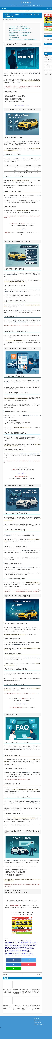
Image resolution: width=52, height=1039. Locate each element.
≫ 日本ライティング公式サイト (22, 704)
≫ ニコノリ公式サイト (22, 229)
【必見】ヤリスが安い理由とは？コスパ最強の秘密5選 (17, 950)
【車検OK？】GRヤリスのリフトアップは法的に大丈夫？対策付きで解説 (21, 944)
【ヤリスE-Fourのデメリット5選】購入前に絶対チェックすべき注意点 (20, 945)
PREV (5, 974)
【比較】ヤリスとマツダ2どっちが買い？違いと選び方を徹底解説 (19, 948)
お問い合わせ (38, 1022)
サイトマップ (37, 1018)
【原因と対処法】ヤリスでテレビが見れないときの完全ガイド (18, 951)
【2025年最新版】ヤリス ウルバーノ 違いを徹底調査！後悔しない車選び (21, 942)
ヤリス (16, 19)
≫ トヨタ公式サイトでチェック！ (22, 105)
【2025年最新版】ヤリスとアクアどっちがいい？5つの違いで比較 (19, 955)
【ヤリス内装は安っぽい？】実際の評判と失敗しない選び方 (18, 940)
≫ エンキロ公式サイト (22, 473)
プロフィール (37, 1020)
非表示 (23, 24)
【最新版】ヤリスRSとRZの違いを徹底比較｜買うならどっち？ (19, 947)
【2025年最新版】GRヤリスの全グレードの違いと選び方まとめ (19, 953)
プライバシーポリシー (39, 1024)
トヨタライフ (26, 2)
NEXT (39, 974)
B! (13, 964)
